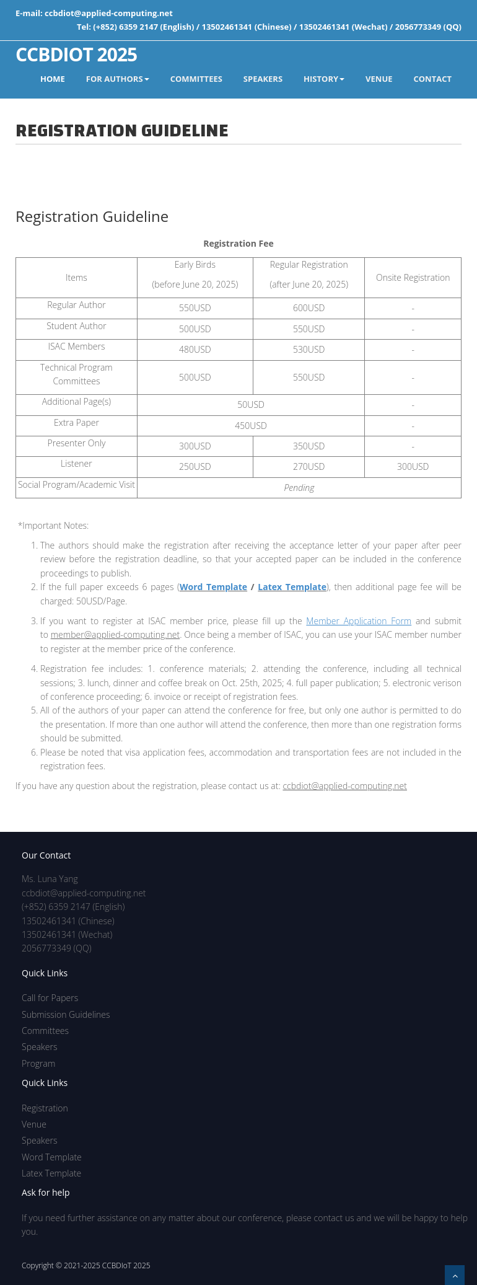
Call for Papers (50, 998)
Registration (45, 1108)
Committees (45, 1030)
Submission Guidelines (66, 1014)
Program (38, 1063)
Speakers (40, 1047)
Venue (34, 1124)
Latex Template (292, 587)
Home (52, 78)
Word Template (213, 587)
